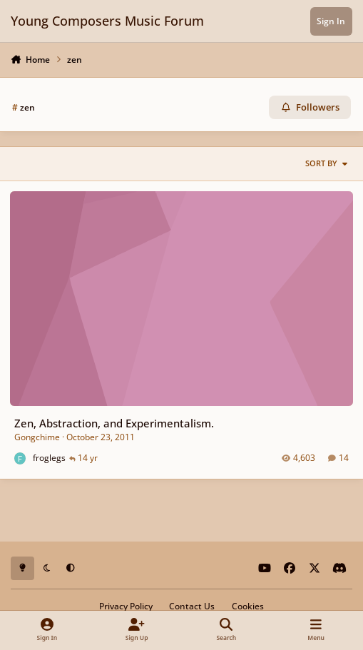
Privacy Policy (126, 605)
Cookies (248, 605)
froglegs (49, 458)
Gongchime (37, 437)
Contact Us (192, 605)
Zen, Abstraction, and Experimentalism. (114, 423)
